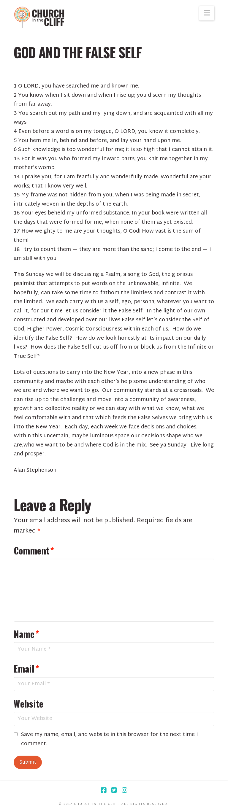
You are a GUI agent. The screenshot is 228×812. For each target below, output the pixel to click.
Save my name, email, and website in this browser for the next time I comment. (109, 739)
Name (26, 634)
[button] (206, 13)
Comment (34, 550)
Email (26, 668)
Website (28, 703)
